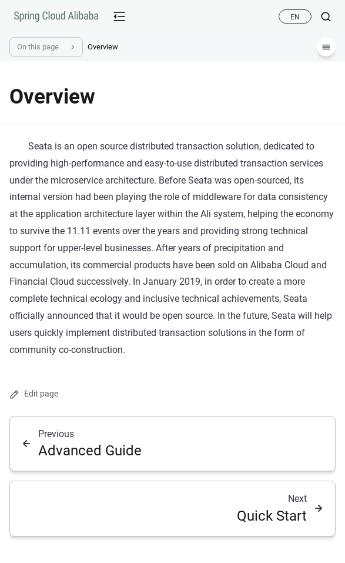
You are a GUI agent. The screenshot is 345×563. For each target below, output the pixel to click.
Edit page (33, 394)
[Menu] (326, 47)
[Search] (321, 16)
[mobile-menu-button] (119, 16)
